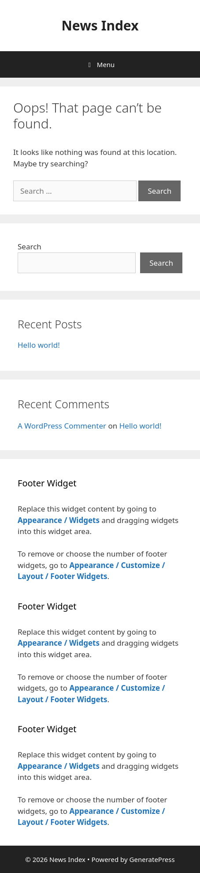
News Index (99, 25)
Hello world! (39, 345)
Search (29, 246)
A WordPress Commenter (62, 426)
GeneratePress (152, 859)
